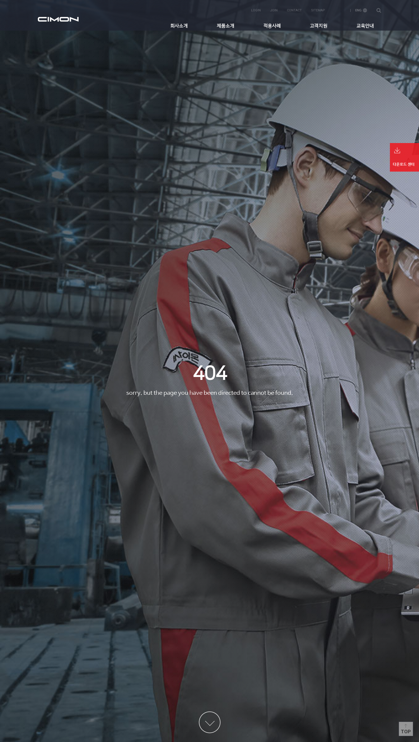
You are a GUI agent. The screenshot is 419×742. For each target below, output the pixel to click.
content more (210, 722)
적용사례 (272, 24)
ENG (361, 9)
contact (294, 9)
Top (406, 731)
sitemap (318, 9)
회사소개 (179, 24)
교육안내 (365, 24)
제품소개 (225, 24)
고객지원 (318, 24)
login (256, 9)
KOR (340, 9)
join (274, 9)
